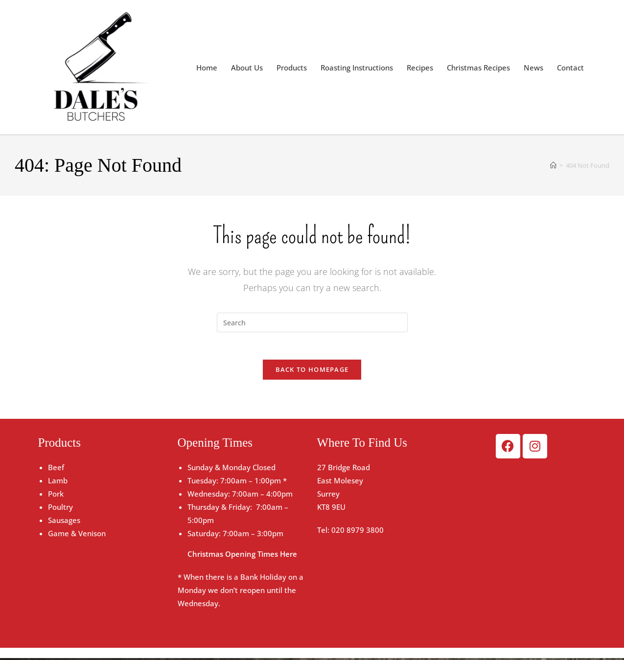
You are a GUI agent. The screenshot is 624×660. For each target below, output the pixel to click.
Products (292, 67)
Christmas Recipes (478, 67)
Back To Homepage (312, 371)
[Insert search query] (312, 322)
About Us (247, 67)
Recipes (420, 67)
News (533, 67)
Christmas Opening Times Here (242, 556)
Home (206, 67)
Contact (570, 67)
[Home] (553, 165)
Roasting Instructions (357, 67)
